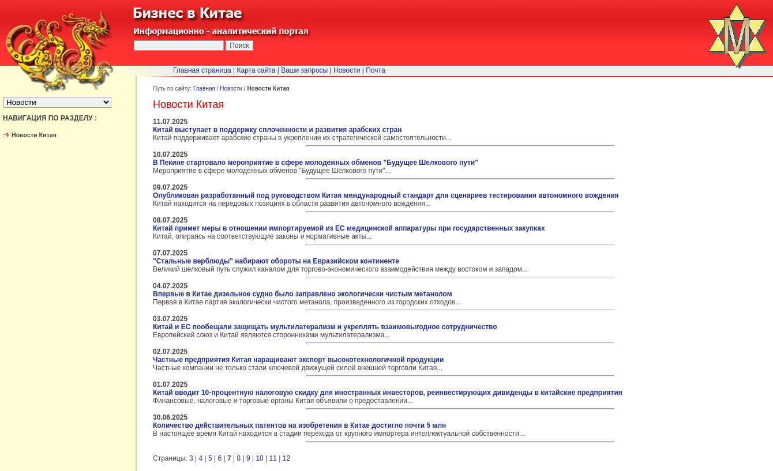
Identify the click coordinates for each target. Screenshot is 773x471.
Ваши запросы (304, 70)
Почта (375, 70)
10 (259, 458)
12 (286, 458)
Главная (204, 88)
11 (273, 458)
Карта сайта (256, 70)
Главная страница (202, 70)
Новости (231, 88)
